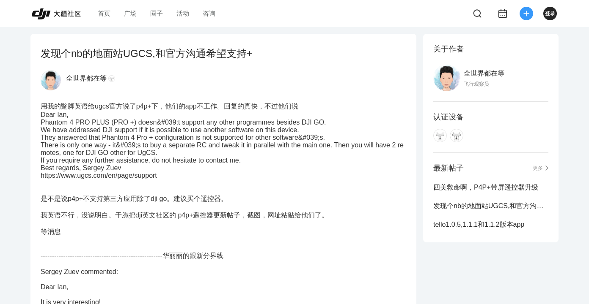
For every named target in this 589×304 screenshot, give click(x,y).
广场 (130, 13)
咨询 (209, 13)
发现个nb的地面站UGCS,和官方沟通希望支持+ (490, 205)
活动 (182, 13)
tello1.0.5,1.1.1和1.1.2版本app (478, 224)
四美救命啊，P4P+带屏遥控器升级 (485, 187)
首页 (104, 13)
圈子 (156, 13)
